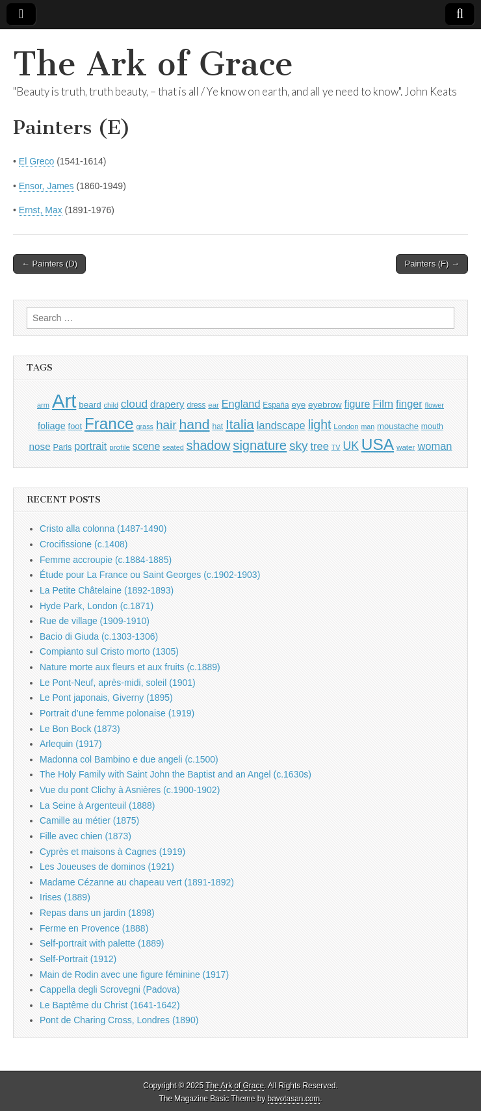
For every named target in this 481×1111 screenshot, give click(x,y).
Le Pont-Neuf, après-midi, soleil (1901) (118, 682)
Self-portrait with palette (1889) (102, 943)
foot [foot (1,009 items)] (75, 426)
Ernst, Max (40, 210)
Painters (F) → (432, 263)
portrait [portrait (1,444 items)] (90, 446)
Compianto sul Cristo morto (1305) (109, 651)
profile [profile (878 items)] (119, 447)
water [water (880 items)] (405, 447)
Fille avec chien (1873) (85, 836)
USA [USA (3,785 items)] (377, 444)
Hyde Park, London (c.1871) (96, 606)
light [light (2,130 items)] (320, 424)
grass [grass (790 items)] (144, 426)
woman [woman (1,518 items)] (434, 446)
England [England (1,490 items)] (241, 404)
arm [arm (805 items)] (43, 405)
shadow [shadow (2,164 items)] (209, 445)
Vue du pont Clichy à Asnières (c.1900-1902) (130, 790)
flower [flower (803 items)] (434, 405)
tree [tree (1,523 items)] (319, 446)
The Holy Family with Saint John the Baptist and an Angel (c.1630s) (175, 774)
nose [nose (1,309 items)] (40, 446)
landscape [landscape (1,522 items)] (281, 425)
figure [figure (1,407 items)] (357, 404)
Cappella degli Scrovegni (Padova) (110, 989)
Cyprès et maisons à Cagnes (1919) (112, 851)
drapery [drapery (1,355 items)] (167, 404)
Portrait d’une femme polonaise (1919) (117, 713)
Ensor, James (46, 186)
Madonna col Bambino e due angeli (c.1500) (129, 759)
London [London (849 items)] (345, 426)
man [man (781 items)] (367, 426)
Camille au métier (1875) (89, 820)
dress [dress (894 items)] (196, 405)
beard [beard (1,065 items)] (90, 405)
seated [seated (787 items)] (173, 447)
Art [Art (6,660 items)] (64, 401)
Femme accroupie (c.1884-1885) (106, 560)
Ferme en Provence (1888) (94, 928)
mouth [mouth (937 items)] (432, 426)
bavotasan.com (294, 1098)
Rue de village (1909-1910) (95, 621)
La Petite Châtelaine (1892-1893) (107, 590)
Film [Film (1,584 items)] (382, 404)
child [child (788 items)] (111, 405)
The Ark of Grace (153, 64)
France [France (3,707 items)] (109, 423)
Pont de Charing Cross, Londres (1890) (119, 1020)
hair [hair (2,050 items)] (166, 425)
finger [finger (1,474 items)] (409, 404)
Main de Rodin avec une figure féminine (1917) (134, 974)
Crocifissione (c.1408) (83, 544)
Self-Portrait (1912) (78, 959)
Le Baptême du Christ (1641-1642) (110, 1005)
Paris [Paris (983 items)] (62, 447)
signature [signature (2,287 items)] (260, 445)
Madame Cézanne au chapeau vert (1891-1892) (137, 882)
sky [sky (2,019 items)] (298, 445)
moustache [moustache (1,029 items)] (398, 426)
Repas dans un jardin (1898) (97, 913)
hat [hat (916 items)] (217, 426)
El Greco (36, 161)
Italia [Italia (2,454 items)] (240, 424)
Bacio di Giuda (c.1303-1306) (99, 636)
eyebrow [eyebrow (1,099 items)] (325, 405)
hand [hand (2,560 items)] (194, 424)
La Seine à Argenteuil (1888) (97, 805)
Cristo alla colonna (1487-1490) (103, 528)
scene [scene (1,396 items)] (146, 446)
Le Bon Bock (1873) (80, 729)
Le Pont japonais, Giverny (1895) (106, 697)
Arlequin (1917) (71, 743)
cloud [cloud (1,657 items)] (134, 403)
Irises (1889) (65, 897)
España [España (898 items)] (276, 405)
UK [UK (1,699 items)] (351, 445)
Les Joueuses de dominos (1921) (107, 866)
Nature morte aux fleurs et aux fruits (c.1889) (130, 667)
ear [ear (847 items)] (213, 405)
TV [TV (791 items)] (336, 447)
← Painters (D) (49, 263)
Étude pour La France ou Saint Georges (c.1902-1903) (150, 574)
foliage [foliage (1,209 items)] (52, 426)
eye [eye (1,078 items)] (298, 405)
